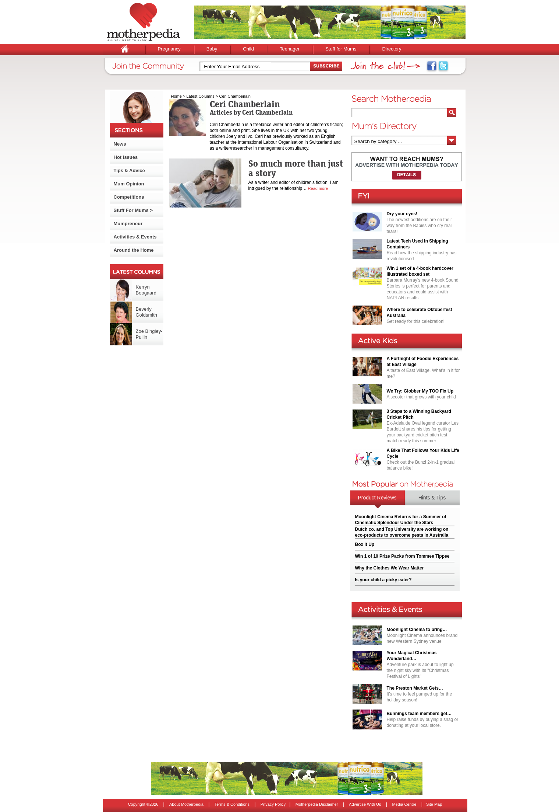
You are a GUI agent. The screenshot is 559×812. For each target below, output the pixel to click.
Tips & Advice (129, 170)
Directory (391, 49)
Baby (211, 49)
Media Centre (404, 804)
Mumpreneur (128, 223)
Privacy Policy (273, 804)
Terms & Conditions (232, 804)
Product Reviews (377, 498)
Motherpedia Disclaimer (317, 804)
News (120, 144)
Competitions (129, 197)
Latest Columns (200, 96)
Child (248, 49)
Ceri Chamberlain (235, 96)
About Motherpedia (186, 804)
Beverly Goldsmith (147, 312)
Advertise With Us (365, 804)
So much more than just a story (295, 168)
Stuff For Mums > (133, 210)
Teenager (290, 49)
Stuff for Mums (340, 49)
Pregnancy (169, 49)
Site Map (434, 804)
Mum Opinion (129, 184)
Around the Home (134, 250)
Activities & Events (135, 237)
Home (176, 96)
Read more (318, 188)
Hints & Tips (432, 498)
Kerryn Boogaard (146, 290)
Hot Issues (126, 157)
